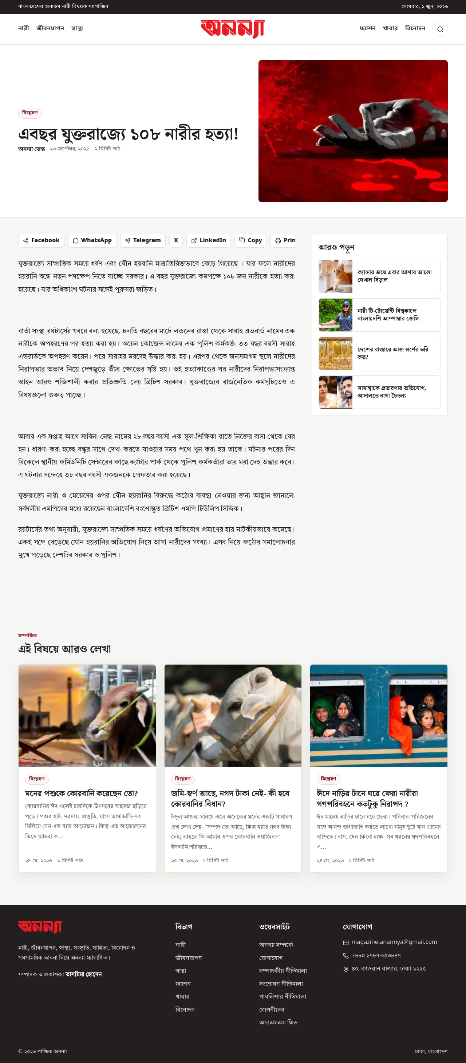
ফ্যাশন (368, 29)
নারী (23, 29)
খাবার (390, 29)
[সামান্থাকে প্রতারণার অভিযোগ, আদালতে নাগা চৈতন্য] (380, 392)
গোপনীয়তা (271, 1010)
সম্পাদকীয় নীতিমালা (283, 971)
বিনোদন (415, 29)
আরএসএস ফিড (278, 1023)
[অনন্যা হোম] (233, 29)
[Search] (440, 29)
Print (286, 241)
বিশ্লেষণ (30, 113)
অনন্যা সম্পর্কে (276, 945)
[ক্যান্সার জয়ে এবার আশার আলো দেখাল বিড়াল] (380, 276)
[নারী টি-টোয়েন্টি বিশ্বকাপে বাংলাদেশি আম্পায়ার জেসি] (380, 315)
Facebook (41, 241)
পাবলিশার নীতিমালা (282, 997)
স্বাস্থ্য (77, 29)
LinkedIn (208, 241)
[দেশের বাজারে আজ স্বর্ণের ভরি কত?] (380, 353)
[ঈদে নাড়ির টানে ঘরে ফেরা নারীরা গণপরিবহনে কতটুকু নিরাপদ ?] (379, 768)
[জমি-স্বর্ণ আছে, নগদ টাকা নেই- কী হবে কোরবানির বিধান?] (233, 768)
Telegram (143, 241)
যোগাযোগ (271, 958)
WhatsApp (92, 241)
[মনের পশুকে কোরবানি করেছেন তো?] (87, 768)
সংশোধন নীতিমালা (281, 984)
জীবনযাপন (50, 29)
